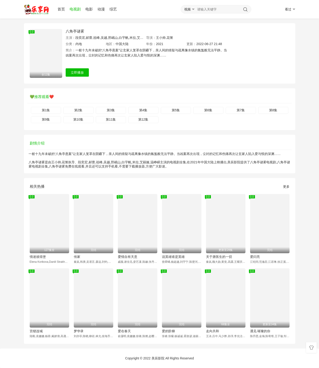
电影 (89, 9)
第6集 (208, 110)
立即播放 (77, 72)
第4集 (143, 110)
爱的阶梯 (168, 331)
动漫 (101, 9)
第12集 (143, 119)
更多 (286, 186)
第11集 (111, 119)
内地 (78, 44)
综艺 (113, 9)
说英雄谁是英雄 (173, 257)
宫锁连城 (36, 331)
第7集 (241, 110)
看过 (290, 9)
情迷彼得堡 (38, 257)
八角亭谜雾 (75, 31)
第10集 (78, 119)
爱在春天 (124, 331)
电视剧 (75, 9)
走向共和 (212, 331)
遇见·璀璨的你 (260, 331)
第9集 (46, 119)
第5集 (176, 110)
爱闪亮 (255, 257)
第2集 (78, 110)
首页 (61, 9)
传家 (77, 257)
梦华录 (79, 331)
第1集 (46, 110)
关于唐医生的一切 (219, 257)
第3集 (111, 110)
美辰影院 (157, 358)
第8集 (273, 110)
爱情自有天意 (127, 257)
